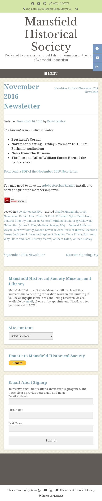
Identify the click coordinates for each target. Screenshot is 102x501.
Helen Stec (11, 225)
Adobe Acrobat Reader (58, 185)
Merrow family (24, 230)
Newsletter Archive (29, 211)
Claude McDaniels (66, 211)
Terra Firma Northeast (81, 234)
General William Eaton (56, 220)
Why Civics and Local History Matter (27, 239)
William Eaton (62, 239)
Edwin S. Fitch (45, 216)
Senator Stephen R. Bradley (47, 234)
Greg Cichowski (82, 220)
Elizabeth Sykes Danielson (73, 216)
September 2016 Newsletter (24, 255)
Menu (51, 73)
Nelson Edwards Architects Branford (59, 230)
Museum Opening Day (82, 255)
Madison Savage (48, 225)
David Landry (56, 121)
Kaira (33, 490)
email (29, 301)
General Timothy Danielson (22, 220)
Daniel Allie (27, 216)
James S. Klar (27, 225)
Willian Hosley (82, 239)
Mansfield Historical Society (51, 34)
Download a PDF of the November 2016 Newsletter (41, 171)
